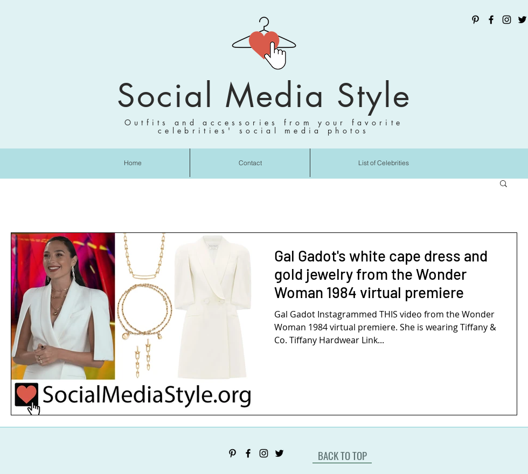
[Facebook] (491, 19)
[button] (503, 184)
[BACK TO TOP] (342, 455)
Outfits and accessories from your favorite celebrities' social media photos (264, 126)
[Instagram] (506, 19)
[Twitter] (522, 19)
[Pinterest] (475, 19)
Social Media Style (264, 95)
